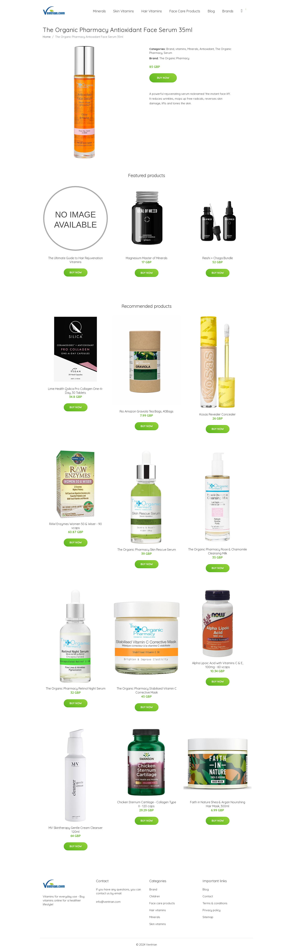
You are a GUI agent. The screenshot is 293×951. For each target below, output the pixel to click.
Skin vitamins (157, 924)
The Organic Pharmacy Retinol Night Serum (75, 688)
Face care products (162, 903)
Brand (170, 49)
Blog (211, 11)
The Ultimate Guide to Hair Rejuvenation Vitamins (75, 260)
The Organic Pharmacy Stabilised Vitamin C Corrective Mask (147, 690)
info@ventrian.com (108, 902)
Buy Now (163, 77)
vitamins (180, 49)
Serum (168, 53)
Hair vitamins (157, 910)
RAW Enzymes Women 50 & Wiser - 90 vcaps (75, 526)
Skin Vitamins (123, 11)
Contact (208, 896)
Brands (227, 11)
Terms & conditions (215, 903)
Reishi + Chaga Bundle (217, 258)
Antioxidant (207, 49)
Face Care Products (184, 11)
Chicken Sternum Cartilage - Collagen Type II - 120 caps (146, 804)
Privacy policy (211, 910)
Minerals (99, 11)
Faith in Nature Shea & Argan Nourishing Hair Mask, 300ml (217, 804)
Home (47, 37)
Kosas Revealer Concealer (217, 414)
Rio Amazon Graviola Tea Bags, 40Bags (146, 411)
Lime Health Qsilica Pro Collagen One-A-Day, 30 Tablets (75, 391)
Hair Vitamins (151, 11)
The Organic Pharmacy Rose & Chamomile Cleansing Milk (217, 551)
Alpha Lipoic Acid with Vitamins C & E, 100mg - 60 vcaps (217, 665)
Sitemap (208, 917)
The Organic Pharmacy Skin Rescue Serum (146, 549)
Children (154, 896)
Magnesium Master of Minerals (146, 258)
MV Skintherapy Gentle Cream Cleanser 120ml (76, 830)
